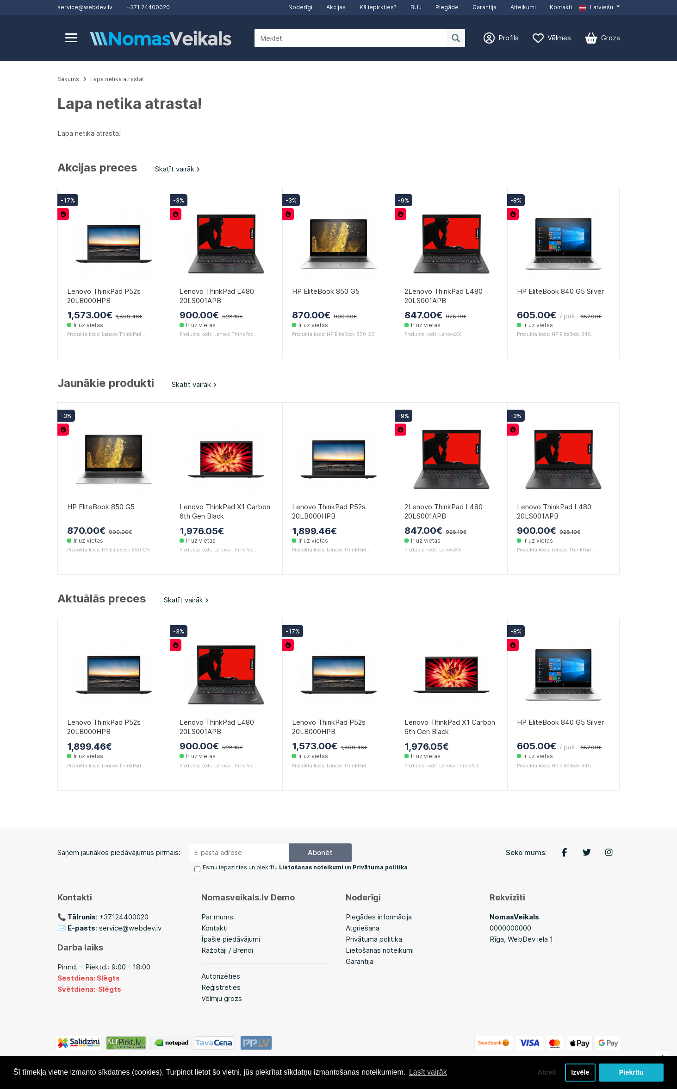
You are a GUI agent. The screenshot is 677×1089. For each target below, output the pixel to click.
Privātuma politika (374, 939)
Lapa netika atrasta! (116, 79)
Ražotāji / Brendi (227, 950)
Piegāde (447, 7)
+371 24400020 (148, 7)
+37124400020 (124, 916)
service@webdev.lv (84, 7)
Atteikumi (523, 7)
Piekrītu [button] (631, 1072)
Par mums (217, 916)
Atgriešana (362, 928)
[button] (599, 7)
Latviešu (596, 7)
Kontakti (561, 7)
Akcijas (336, 7)
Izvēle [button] (580, 1072)
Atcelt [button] (547, 1072)
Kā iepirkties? (378, 7)
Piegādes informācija (379, 916)
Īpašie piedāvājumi (230, 939)
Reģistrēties (221, 987)
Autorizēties (220, 976)
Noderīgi (300, 7)
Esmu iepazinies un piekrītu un (305, 867)
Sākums (68, 79)
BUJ (416, 7)
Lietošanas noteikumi (380, 950)
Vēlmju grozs (221, 998)
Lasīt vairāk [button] (428, 1072)
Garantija (484, 7)
